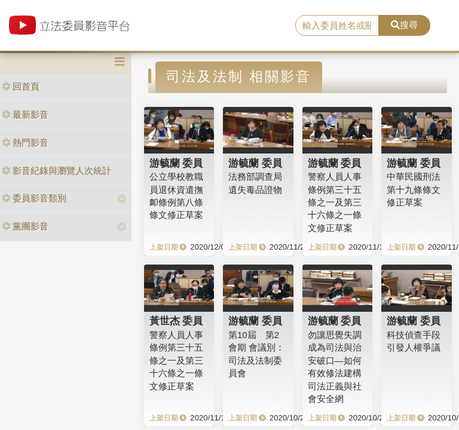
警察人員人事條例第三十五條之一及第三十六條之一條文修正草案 (335, 202)
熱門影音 (25, 142)
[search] (337, 25)
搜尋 (404, 25)
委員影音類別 (34, 198)
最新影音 (25, 114)
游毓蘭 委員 (176, 163)
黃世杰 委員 (176, 320)
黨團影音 (25, 226)
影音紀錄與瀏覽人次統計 (56, 170)
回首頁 (20, 86)
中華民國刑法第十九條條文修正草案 (413, 189)
